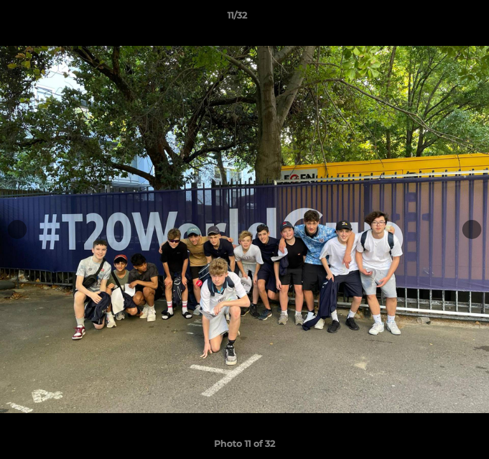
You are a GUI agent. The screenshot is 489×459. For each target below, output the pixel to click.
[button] (443, 18)
